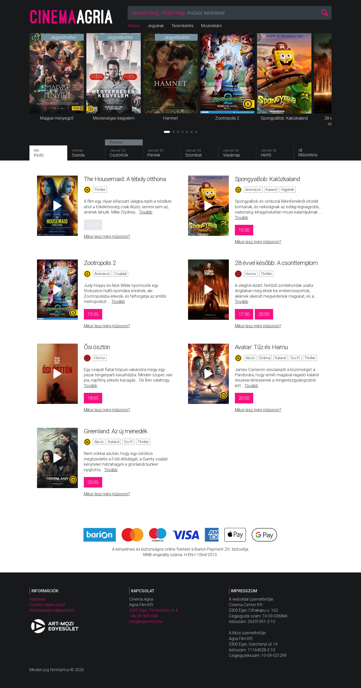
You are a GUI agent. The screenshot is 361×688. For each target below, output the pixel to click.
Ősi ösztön (97, 347)
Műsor (134, 25)
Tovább (145, 212)
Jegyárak (155, 25)
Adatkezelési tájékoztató (52, 610)
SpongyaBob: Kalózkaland (267, 179)
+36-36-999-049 (143, 616)
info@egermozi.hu (145, 621)
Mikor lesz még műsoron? (107, 236)
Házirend (37, 599)
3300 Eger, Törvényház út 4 (153, 610)
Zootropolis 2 (100, 263)
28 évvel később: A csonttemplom (276, 263)
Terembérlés (182, 25)
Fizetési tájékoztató (47, 604)
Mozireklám (211, 25)
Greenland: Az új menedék (115, 431)
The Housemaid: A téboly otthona (125, 179)
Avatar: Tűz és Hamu (261, 347)
